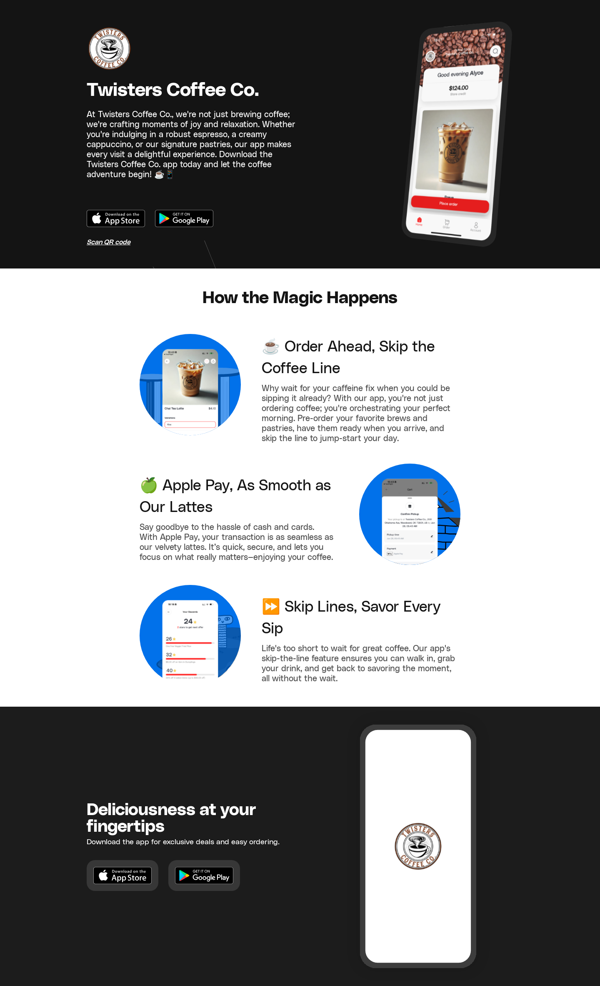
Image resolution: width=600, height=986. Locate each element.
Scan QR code (108, 242)
